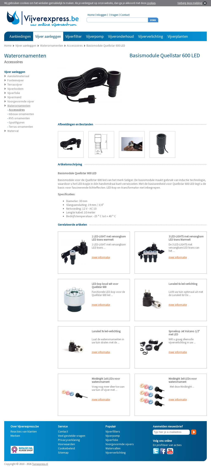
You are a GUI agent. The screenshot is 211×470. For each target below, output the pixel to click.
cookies (151, 3)
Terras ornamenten (21, 127)
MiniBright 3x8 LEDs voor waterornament (183, 380)
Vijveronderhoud (121, 36)
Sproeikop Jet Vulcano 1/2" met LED (184, 332)
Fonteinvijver (15, 80)
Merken (15, 436)
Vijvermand (14, 97)
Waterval (13, 131)
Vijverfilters (113, 431)
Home (91, 15)
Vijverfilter (73, 36)
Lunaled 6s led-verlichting (183, 284)
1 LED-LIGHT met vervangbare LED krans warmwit (109, 238)
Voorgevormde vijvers (120, 444)
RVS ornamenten (19, 118)
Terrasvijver (14, 84)
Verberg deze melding (189, 3)
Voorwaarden (66, 444)
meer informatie (101, 257)
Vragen (114, 15)
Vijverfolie (13, 93)
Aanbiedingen (20, 36)
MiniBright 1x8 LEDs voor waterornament (106, 380)
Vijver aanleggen (48, 36)
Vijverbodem (15, 89)
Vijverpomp (95, 36)
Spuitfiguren (16, 122)
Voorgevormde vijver (20, 101)
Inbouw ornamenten (21, 114)
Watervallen (113, 448)
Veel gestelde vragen (71, 436)
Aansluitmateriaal (18, 76)
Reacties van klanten (24, 431)
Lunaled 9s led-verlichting (106, 331)
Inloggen (101, 15)
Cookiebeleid (66, 448)
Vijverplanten (178, 36)
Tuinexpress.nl (40, 464)
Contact (125, 15)
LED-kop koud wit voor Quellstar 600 (105, 285)
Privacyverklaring (69, 440)
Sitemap (63, 452)
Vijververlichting (150, 36)
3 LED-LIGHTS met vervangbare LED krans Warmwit (186, 238)
